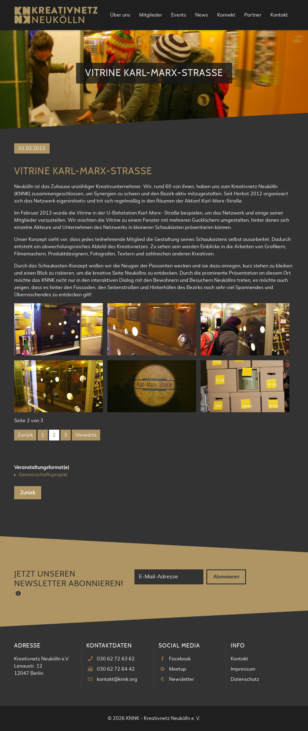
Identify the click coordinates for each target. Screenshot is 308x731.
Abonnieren (226, 576)
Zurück (25, 435)
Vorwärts (86, 435)
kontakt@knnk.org (117, 679)
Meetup (177, 669)
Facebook (180, 658)
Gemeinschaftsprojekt (43, 474)
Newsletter (181, 679)
